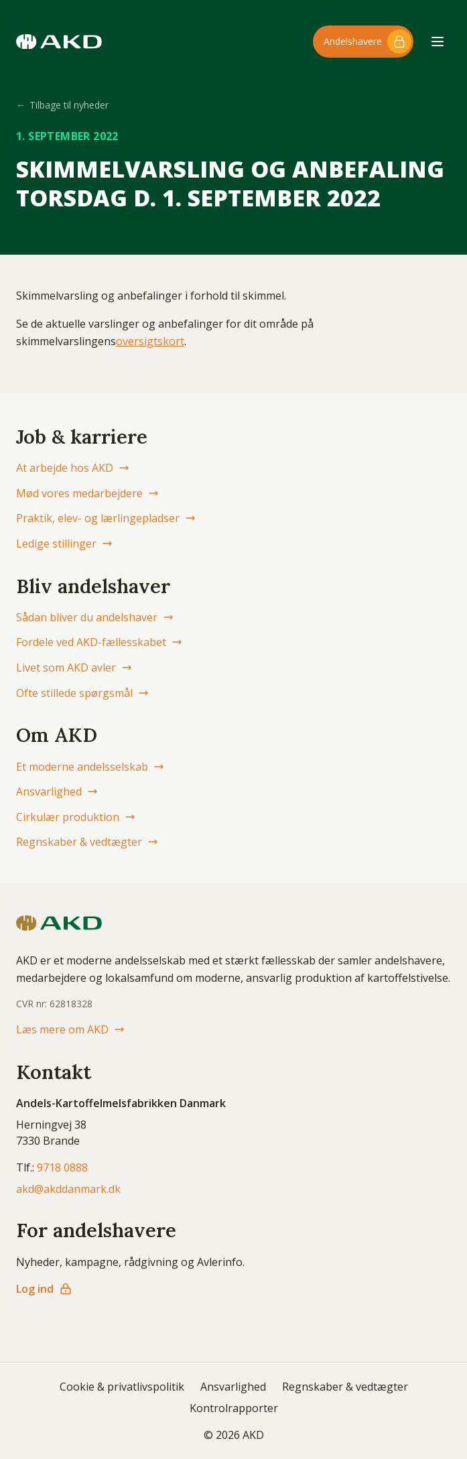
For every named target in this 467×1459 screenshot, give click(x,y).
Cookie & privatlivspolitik (122, 1386)
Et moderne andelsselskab (90, 766)
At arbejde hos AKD (72, 467)
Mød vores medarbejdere (87, 493)
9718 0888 (62, 1167)
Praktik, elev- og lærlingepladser (106, 518)
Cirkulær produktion (75, 817)
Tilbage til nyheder (62, 105)
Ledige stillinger (64, 543)
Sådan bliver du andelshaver (95, 617)
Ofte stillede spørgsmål (82, 693)
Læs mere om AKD (70, 1029)
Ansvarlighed (57, 791)
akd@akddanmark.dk (68, 1189)
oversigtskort (150, 341)
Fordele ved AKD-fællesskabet (99, 642)
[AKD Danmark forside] (59, 42)
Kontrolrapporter (234, 1408)
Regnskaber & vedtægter (87, 841)
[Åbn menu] (437, 41)
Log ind (44, 1288)
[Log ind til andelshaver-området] (363, 41)
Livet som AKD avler (74, 667)
